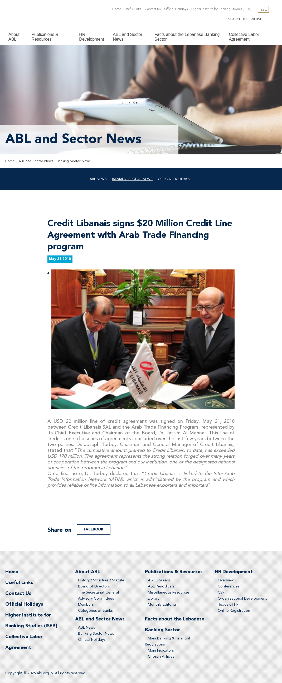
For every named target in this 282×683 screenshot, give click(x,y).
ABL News (98, 179)
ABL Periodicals (161, 586)
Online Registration (234, 611)
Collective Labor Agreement (244, 36)
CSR (221, 592)
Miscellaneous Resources (168, 592)
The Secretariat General (98, 592)
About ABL (14, 36)
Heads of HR (228, 604)
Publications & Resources (44, 36)
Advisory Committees (96, 598)
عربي (263, 9)
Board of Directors (94, 586)
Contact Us (153, 9)
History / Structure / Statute (101, 580)
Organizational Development (242, 598)
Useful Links (133, 9)
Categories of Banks (95, 611)
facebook (93, 529)
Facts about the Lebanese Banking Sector (187, 36)
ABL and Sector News (127, 36)
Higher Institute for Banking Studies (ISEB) (221, 9)
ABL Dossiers (159, 580)
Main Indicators (161, 650)
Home (116, 9)
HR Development (91, 36)
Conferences (228, 586)
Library (153, 598)
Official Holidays (176, 9)
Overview (226, 580)
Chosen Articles (161, 656)
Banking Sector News (73, 161)
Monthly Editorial (162, 604)
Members (86, 604)
